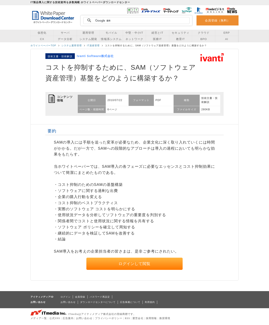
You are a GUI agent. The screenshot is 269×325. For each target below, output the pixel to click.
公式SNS (54, 318)
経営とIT (157, 32)
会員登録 (80, 297)
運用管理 (88, 32)
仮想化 (42, 32)
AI (226, 39)
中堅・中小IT (134, 32)
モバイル (111, 32)
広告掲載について (130, 302)
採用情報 (151, 318)
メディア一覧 (38, 318)
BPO (203, 39)
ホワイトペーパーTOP (43, 45)
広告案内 (68, 318)
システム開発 (88, 39)
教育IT (180, 39)
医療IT (157, 39)
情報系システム (111, 39)
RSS (127, 318)
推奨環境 (164, 318)
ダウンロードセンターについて (98, 302)
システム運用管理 (71, 45)
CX (42, 39)
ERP (227, 32)
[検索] (135, 21)
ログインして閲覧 (135, 264)
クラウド (204, 32)
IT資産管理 (93, 45)
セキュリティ (180, 32)
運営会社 (137, 318)
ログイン (66, 297)
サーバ (65, 32)
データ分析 (65, 39)
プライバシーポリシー (109, 318)
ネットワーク (134, 39)
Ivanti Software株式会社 (95, 56)
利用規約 (150, 302)
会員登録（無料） (217, 20)
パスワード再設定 (100, 297)
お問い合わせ (68, 302)
